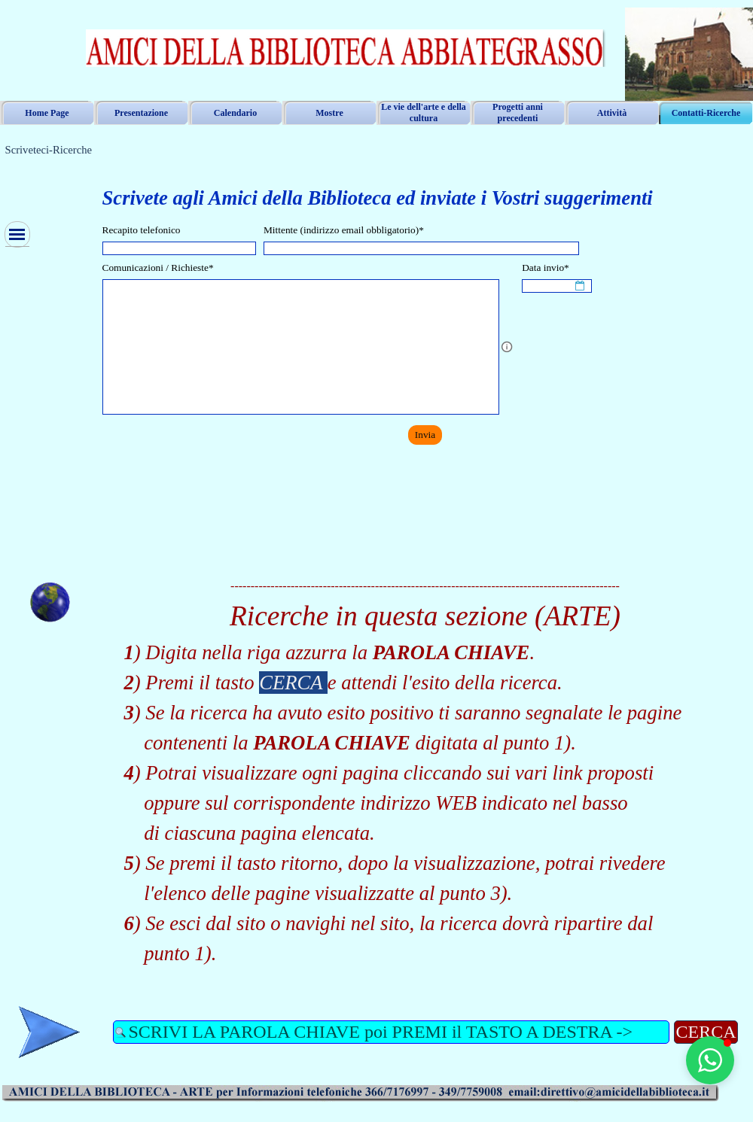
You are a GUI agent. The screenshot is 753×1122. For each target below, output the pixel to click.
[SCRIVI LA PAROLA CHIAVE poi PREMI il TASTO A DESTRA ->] (391, 1032)
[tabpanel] (425, 189)
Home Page (47, 113)
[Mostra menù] (17, 234)
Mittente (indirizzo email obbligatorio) (344, 230)
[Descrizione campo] (506, 346)
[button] (710, 1060)
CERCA (705, 1031)
